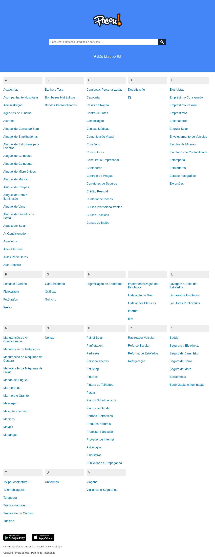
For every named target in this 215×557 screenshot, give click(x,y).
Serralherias (178, 377)
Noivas (49, 337)
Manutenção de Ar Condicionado (15, 339)
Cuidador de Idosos (100, 199)
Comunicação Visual (100, 136)
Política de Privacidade (43, 552)
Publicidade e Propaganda (104, 463)
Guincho (50, 299)
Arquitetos (10, 241)
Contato (7, 552)
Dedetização (136, 89)
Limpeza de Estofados (185, 295)
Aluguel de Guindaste (17, 155)
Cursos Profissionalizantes (104, 207)
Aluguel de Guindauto (17, 163)
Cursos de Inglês (98, 222)
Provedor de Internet (100, 439)
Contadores (94, 168)
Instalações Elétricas (142, 303)
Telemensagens (14, 489)
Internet (133, 311)
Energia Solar (179, 128)
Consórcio (93, 144)
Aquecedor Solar (14, 225)
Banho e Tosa (54, 89)
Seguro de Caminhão (184, 353)
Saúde (174, 337)
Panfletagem (95, 345)
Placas (91, 392)
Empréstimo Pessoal (183, 105)
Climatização (95, 121)
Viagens (92, 482)
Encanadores (178, 121)
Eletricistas (177, 89)
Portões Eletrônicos (100, 416)
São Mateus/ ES (107, 56)
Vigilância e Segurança (102, 489)
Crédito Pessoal (97, 191)
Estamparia (177, 160)
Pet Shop (93, 369)
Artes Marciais (13, 249)
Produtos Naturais (99, 424)
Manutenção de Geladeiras (21, 349)
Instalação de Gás (140, 295)
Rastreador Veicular (141, 337)
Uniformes (52, 482)
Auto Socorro (12, 265)
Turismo (8, 521)
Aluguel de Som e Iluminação (15, 196)
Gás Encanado (55, 284)
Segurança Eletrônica (184, 345)
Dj (129, 97)
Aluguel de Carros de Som (21, 128)
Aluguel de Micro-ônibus (19, 171)
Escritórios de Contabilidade (188, 152)
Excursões (177, 183)
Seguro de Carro (181, 361)
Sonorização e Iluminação (187, 384)
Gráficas (50, 291)
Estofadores (178, 168)
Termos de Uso (21, 552)
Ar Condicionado (14, 233)
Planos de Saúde (98, 408)
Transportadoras (14, 505)
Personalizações (98, 361)
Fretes (7, 307)
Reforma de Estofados (143, 353)
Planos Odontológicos (101, 400)
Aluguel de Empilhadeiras (20, 136)
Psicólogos (94, 447)
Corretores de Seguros (102, 183)
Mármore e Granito (16, 395)
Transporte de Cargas (18, 513)
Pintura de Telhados (100, 384)
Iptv (130, 319)
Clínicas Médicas (98, 128)
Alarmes (8, 121)
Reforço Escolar (138, 345)
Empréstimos (178, 113)
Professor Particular (100, 431)
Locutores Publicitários (185, 303)
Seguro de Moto (180, 369)
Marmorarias (11, 387)
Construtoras (95, 152)
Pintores (92, 377)
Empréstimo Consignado (186, 97)
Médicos (9, 419)
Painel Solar (95, 337)
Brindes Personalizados (61, 105)
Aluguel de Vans (14, 206)
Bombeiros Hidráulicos (60, 97)
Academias (10, 89)
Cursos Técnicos (98, 215)
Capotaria (93, 97)
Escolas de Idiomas (183, 144)
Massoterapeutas (15, 411)
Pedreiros (93, 353)
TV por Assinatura (15, 482)
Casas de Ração (98, 105)
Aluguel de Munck (15, 179)
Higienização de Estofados (104, 284)
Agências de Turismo (17, 113)
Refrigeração (136, 361)
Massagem (10, 403)
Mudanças (10, 434)
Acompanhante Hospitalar (20, 97)
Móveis (8, 427)
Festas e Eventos (15, 284)
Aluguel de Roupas (16, 187)
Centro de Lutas (97, 113)
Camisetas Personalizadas (104, 89)
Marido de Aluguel (15, 380)
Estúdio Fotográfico (183, 175)
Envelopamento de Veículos (188, 136)
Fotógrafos (10, 299)
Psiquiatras (94, 455)
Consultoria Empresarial (103, 160)
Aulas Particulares (15, 257)
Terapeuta (10, 497)
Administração (13, 105)
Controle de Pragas (100, 175)
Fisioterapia (11, 291)
